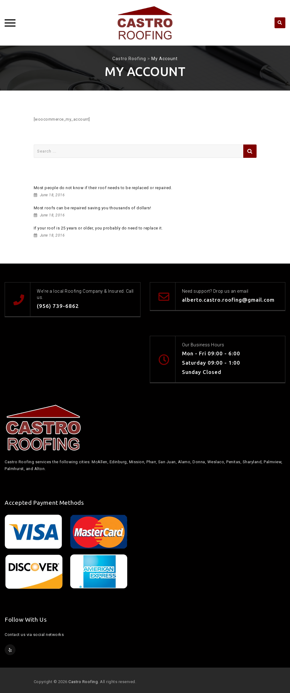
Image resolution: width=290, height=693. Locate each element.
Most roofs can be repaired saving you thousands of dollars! (92, 208)
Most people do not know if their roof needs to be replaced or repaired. (103, 187)
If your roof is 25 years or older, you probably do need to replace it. (98, 228)
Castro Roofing (83, 681)
